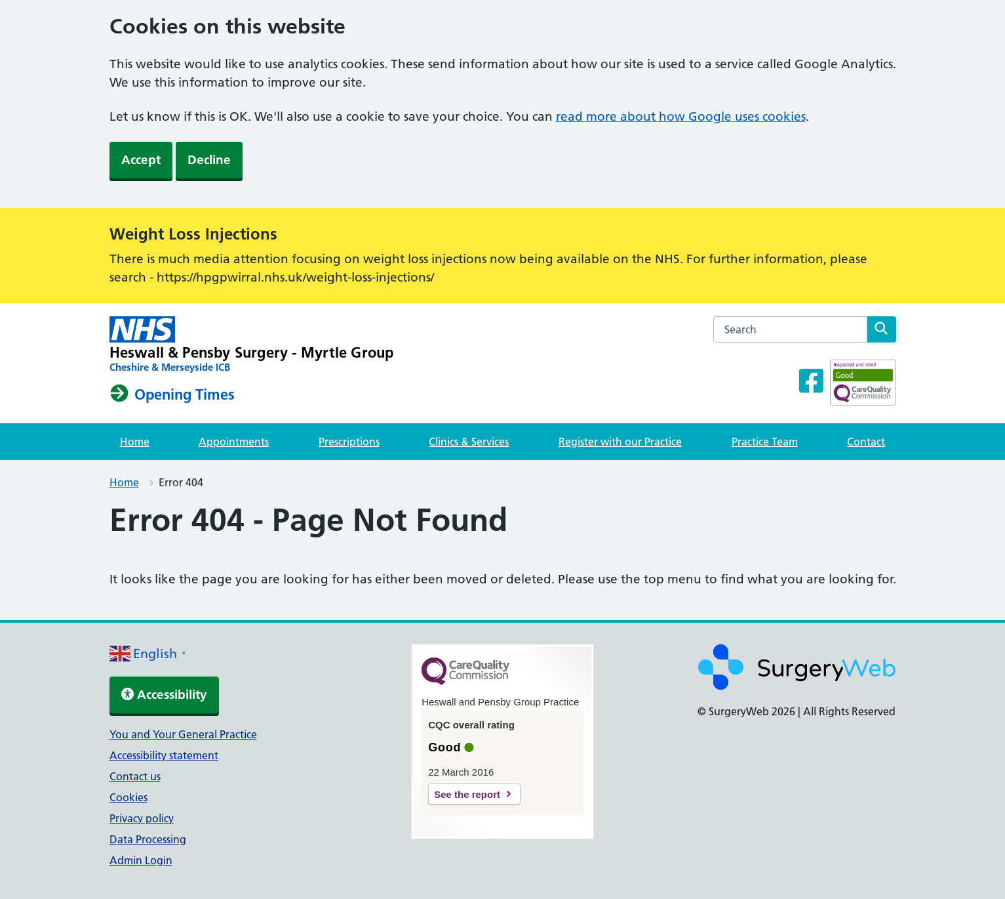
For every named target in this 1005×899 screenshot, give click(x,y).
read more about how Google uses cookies (681, 116)
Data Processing (147, 839)
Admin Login (140, 860)
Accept (141, 159)
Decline (209, 159)
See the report (467, 794)
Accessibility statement (163, 755)
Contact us (135, 776)
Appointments (234, 441)
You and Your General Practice (183, 734)
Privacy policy (141, 818)
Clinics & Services (469, 441)
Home (134, 441)
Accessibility (164, 694)
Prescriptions (349, 441)
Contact (866, 441)
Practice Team (765, 441)
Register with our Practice (620, 441)
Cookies (128, 797)
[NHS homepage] (251, 345)
